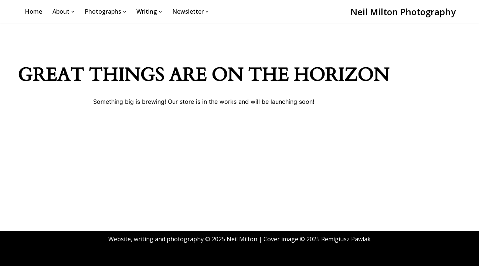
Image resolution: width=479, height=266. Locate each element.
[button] (72, 11)
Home (33, 11)
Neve (30, 256)
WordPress (93, 256)
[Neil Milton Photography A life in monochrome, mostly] (403, 12)
